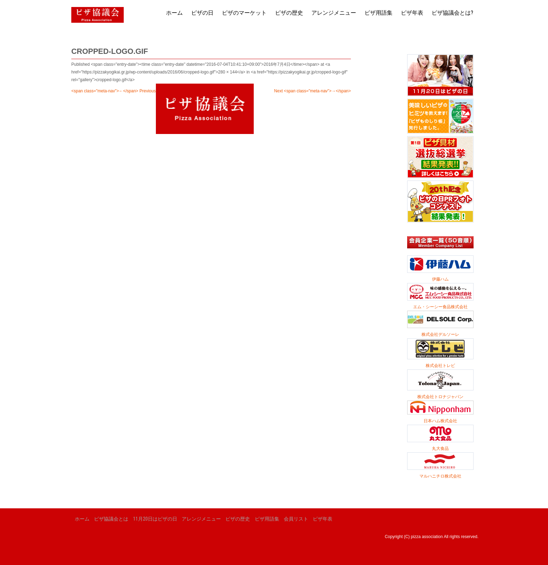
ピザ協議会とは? (452, 12)
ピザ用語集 (378, 12)
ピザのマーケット (244, 12)
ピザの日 (202, 12)
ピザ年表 (412, 12)
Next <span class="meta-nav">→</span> (312, 91)
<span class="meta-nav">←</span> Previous (113, 91)
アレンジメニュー (333, 12)
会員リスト (296, 519)
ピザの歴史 (289, 12)
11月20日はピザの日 (155, 519)
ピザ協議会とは (111, 519)
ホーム (174, 12)
